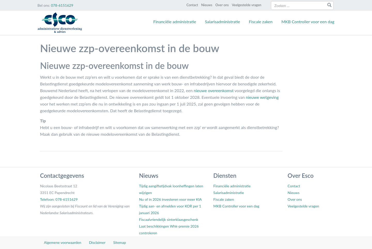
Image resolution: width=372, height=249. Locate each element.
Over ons (222, 5)
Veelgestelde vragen (246, 5)
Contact (192, 5)
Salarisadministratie (222, 21)
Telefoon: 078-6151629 (59, 199)
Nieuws (206, 5)
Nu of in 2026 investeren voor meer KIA (170, 199)
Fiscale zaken (261, 21)
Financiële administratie (174, 21)
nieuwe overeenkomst (214, 90)
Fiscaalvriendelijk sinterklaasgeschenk (168, 219)
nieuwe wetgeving (262, 97)
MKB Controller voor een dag (307, 21)
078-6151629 (62, 5)
